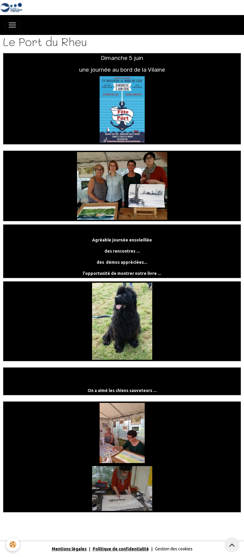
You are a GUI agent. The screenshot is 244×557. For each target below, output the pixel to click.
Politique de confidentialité (121, 548)
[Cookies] (13, 544)
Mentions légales (69, 548)
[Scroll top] (231, 544)
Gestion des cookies (174, 548)
